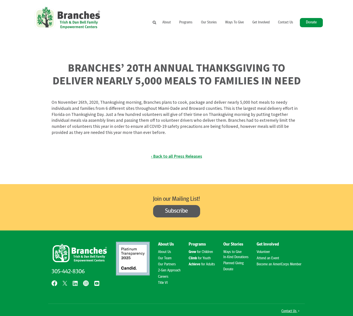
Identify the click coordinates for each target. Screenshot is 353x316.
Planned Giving (233, 263)
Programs (185, 22)
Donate (311, 22)
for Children (201, 252)
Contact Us (285, 22)
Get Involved (261, 22)
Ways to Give (232, 252)
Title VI (163, 283)
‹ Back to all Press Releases (176, 156)
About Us (166, 244)
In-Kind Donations (236, 257)
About (166, 22)
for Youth (200, 258)
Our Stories (209, 22)
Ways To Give (234, 22)
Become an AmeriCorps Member (279, 264)
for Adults (202, 264)
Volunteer (263, 252)
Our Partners (167, 264)
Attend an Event (268, 258)
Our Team (165, 258)
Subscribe (176, 211)
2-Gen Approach (169, 270)
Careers (163, 277)
